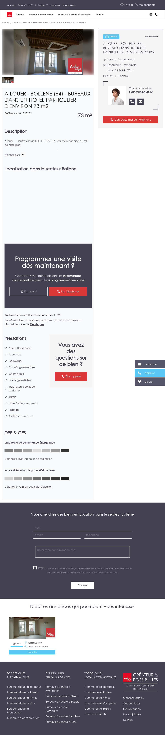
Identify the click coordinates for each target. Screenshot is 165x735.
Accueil (11, 4)
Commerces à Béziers (97, 708)
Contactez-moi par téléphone (130, 119)
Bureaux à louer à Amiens (23, 692)
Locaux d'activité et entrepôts (74, 14)
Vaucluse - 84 (69, 22)
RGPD (41, 568)
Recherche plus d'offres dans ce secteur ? (32, 315)
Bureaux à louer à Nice (21, 703)
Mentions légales (133, 697)
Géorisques (37, 324)
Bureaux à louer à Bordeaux (24, 686)
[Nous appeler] (132, 102)
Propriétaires (68, 4)
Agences (55, 4)
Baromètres (24, 4)
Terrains (100, 14)
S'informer (40, 4)
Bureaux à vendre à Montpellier (58, 688)
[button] (14, 154)
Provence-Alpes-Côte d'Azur (46, 22)
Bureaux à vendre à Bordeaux (58, 708)
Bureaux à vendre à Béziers (62, 701)
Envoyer (82, 585)
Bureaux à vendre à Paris (61, 721)
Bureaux (19, 14)
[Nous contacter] (140, 102)
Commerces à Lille (95, 714)
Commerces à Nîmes (97, 697)
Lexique (128, 719)
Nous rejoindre (132, 714)
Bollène (82, 22)
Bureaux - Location (21, 22)
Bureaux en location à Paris (23, 718)
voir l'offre (32, 652)
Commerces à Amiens (98, 692)
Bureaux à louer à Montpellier (18, 710)
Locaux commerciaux (41, 14)
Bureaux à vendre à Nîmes (62, 696)
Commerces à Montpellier (100, 703)
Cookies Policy (132, 703)
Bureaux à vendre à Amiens (63, 716)
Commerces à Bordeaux (99, 686)
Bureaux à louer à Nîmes (22, 697)
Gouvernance (132, 709)
